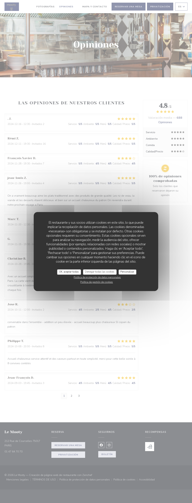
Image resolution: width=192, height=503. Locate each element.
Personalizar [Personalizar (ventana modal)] (127, 272)
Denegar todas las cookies (99, 272)
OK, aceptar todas (69, 272)
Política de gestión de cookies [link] (96, 282)
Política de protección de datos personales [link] (97, 277)
